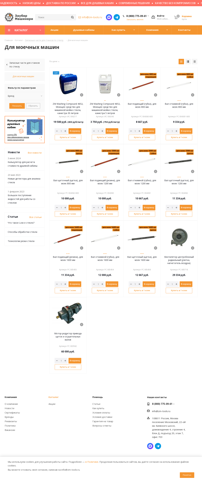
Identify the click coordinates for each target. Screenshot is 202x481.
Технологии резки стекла (21, 241)
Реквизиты (11, 421)
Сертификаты (12, 412)
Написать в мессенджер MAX (109, 17)
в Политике (91, 461)
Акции (52, 403)
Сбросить (33, 105)
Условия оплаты (101, 412)
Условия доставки (102, 416)
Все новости (35, 152)
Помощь (97, 397)
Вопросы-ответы (101, 425)
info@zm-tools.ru (92, 17)
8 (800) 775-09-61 (136, 16)
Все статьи (35, 217)
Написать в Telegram (117, 17)
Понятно (187, 475)
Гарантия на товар (102, 421)
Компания (11, 397)
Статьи (96, 403)
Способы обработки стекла (22, 231)
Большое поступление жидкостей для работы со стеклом (21, 199)
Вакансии (10, 429)
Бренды (9, 416)
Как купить (98, 408)
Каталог (54, 397)
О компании (11, 403)
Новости (9, 408)
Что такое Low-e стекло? (21, 222)
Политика (10, 425)
